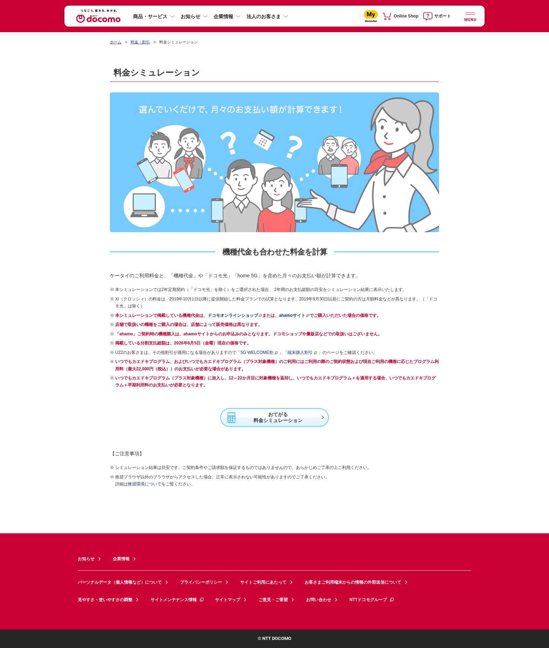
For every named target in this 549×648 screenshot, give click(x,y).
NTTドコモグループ (372, 600)
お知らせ (190, 16)
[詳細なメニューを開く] (470, 16)
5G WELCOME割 (259, 352)
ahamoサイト (292, 315)
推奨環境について (144, 484)
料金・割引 (140, 42)
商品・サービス (150, 16)
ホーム (115, 42)
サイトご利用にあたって (263, 582)
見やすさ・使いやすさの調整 (105, 599)
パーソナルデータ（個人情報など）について (120, 582)
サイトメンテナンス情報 (177, 600)
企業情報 (223, 16)
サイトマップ (227, 599)
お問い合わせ (318, 599)
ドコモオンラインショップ (233, 315)
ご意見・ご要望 (273, 599)
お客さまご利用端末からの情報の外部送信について (353, 582)
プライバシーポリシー (201, 582)
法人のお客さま (263, 16)
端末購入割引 (302, 352)
